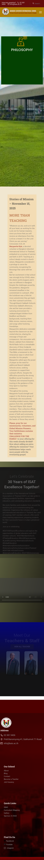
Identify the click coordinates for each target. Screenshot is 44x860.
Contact (7, 776)
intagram (9, 848)
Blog (5, 773)
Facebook (9, 841)
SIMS (6, 807)
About (6, 771)
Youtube (8, 844)
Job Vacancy (9, 782)
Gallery (6, 813)
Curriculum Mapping (12, 810)
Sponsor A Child (10, 816)
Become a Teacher (11, 779)
